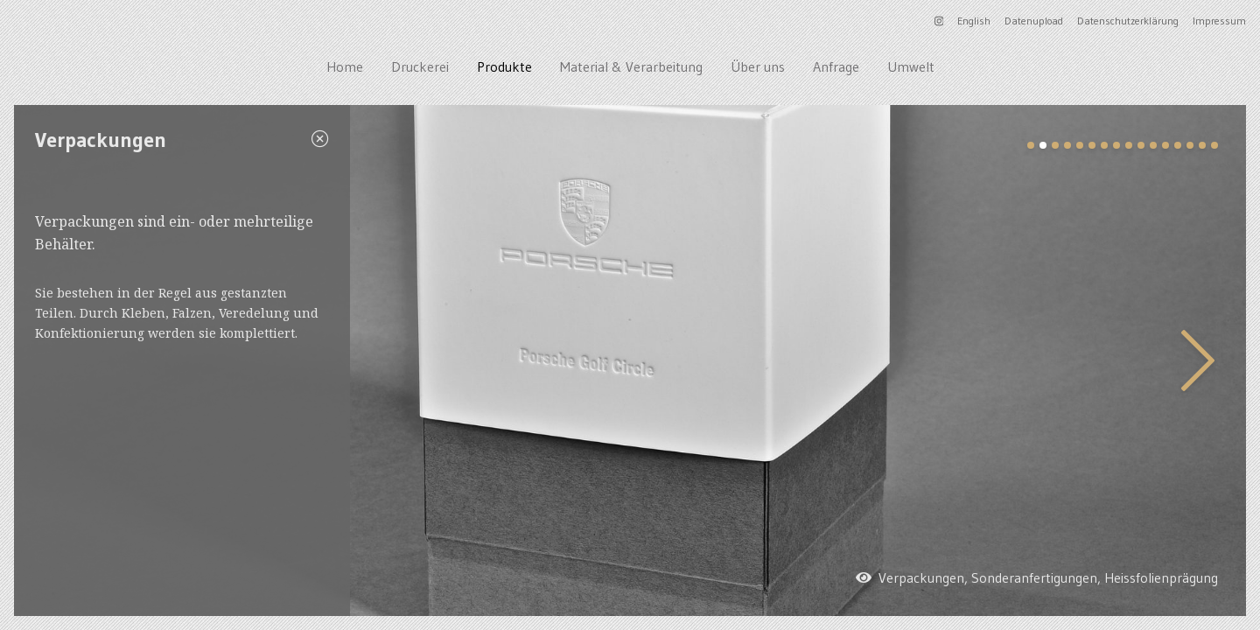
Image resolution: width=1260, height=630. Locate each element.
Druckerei (420, 66)
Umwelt (910, 66)
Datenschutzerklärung (1128, 20)
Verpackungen (921, 577)
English (973, 20)
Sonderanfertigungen (1034, 577)
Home (344, 66)
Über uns (758, 66)
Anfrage (836, 66)
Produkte (504, 66)
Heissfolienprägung (1161, 577)
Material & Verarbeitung (631, 66)
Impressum (1219, 20)
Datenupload (1033, 20)
